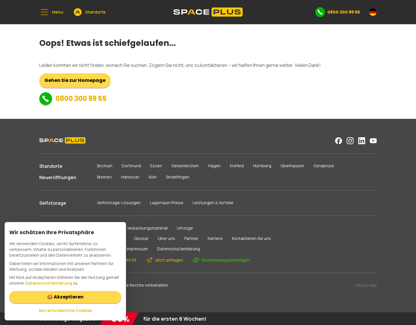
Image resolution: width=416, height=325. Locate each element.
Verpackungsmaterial (147, 228)
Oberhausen (292, 165)
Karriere (215, 238)
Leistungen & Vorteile (213, 202)
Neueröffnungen (57, 177)
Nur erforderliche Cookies (65, 310)
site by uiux (366, 285)
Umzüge (185, 228)
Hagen (214, 165)
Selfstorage (52, 203)
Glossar (141, 238)
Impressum (137, 248)
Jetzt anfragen (164, 260)
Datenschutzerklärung (178, 248)
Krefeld (237, 165)
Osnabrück (323, 165)
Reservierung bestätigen (221, 260)
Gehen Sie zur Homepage (74, 80)
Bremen (104, 177)
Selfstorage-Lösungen (119, 202)
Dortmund (131, 165)
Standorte (50, 166)
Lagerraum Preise (166, 202)
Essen (156, 165)
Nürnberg (262, 165)
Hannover (130, 177)
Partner (191, 238)
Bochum (104, 165)
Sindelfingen (178, 177)
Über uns (166, 238)
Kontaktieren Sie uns (251, 238)
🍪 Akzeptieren (65, 297)
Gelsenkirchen (185, 165)
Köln (153, 177)
